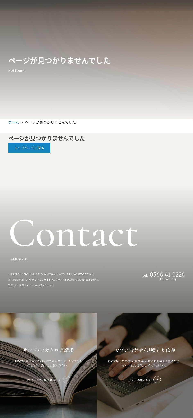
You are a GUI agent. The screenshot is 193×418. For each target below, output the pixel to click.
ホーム (13, 122)
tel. (163, 274)
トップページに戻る (29, 147)
